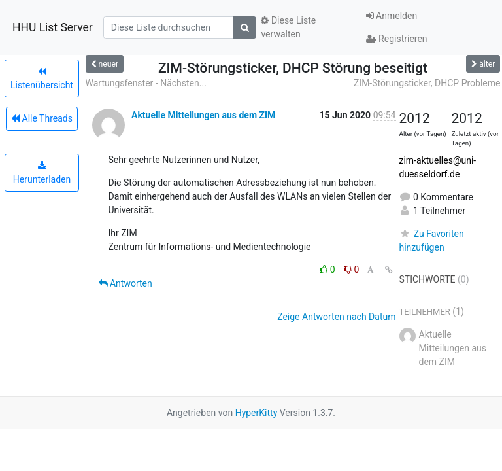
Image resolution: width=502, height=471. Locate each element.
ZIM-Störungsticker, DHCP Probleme (427, 83)
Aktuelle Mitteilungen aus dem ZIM (203, 115)
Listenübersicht (41, 78)
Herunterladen (42, 172)
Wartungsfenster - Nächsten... (146, 83)
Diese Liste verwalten (288, 27)
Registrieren (396, 38)
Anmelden (392, 15)
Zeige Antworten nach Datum (336, 316)
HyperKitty (256, 413)
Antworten (125, 283)
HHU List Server (52, 27)
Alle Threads (42, 118)
